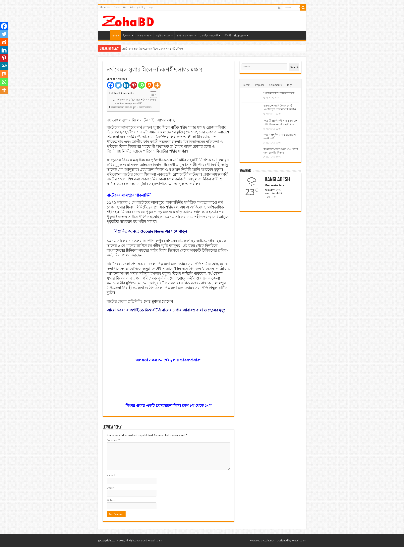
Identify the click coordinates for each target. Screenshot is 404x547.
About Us (105, 7)
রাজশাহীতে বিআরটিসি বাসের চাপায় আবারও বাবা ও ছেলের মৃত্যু (175, 310)
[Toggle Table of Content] (151, 94)
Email (111, 487)
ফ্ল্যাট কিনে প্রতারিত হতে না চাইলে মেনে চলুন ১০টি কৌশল (152, 48)
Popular (259, 84)
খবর (114, 35)
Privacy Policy (137, 7)
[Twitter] (118, 85)
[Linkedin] (126, 85)
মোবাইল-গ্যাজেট (209, 35)
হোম (151, 7)
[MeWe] (4, 66)
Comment (113, 440)
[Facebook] (110, 85)
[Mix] (4, 74)
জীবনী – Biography (235, 35)
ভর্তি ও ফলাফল (185, 35)
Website (111, 500)
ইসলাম (127, 35)
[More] (157, 85)
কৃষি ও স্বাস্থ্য (143, 35)
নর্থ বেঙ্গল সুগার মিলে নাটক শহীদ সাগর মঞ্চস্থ (136, 100)
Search (294, 67)
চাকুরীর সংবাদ (162, 35)
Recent (246, 84)
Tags (289, 84)
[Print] (149, 85)
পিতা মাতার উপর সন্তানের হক (278, 93)
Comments (275, 84)
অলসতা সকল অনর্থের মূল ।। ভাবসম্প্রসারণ (131, 107)
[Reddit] (4, 42)
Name (111, 475)
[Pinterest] (133, 85)
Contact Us (120, 7)
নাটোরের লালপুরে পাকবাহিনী (129, 103)
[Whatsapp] (141, 85)
